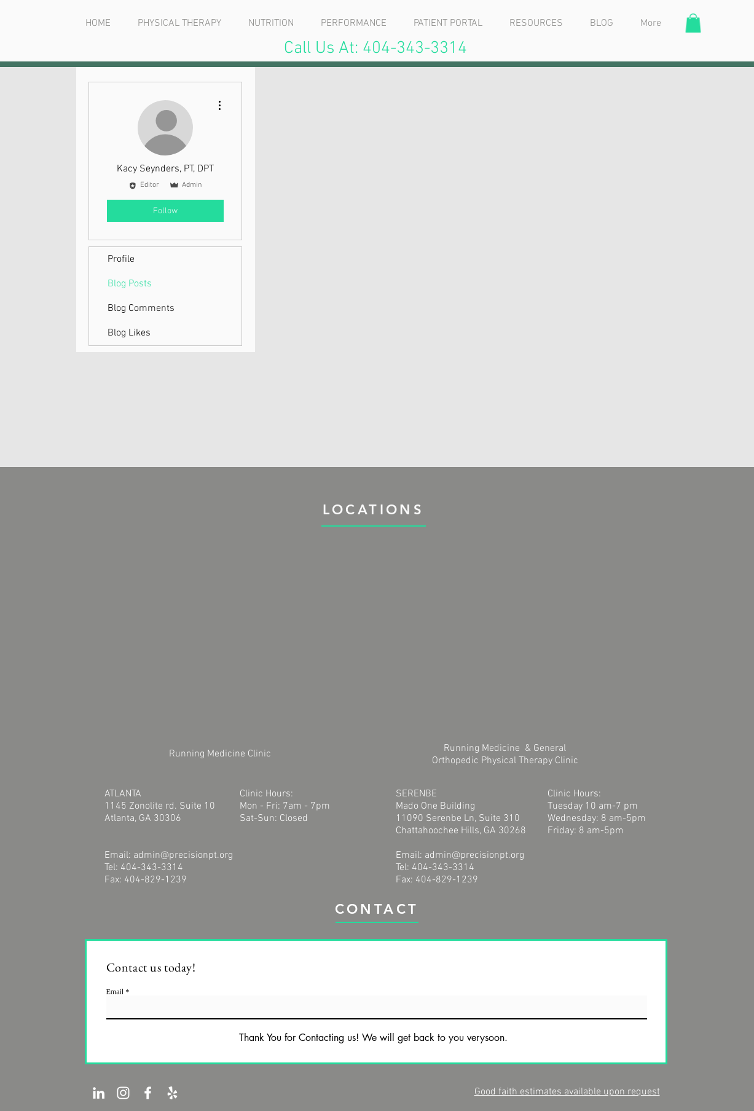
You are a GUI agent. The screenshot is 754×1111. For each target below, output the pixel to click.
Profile (121, 259)
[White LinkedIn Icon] (98, 1093)
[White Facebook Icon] (147, 1093)
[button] (693, 23)
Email (115, 991)
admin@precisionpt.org (183, 855)
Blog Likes (129, 333)
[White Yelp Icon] (172, 1093)
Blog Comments (141, 308)
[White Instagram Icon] (123, 1093)
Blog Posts (130, 284)
